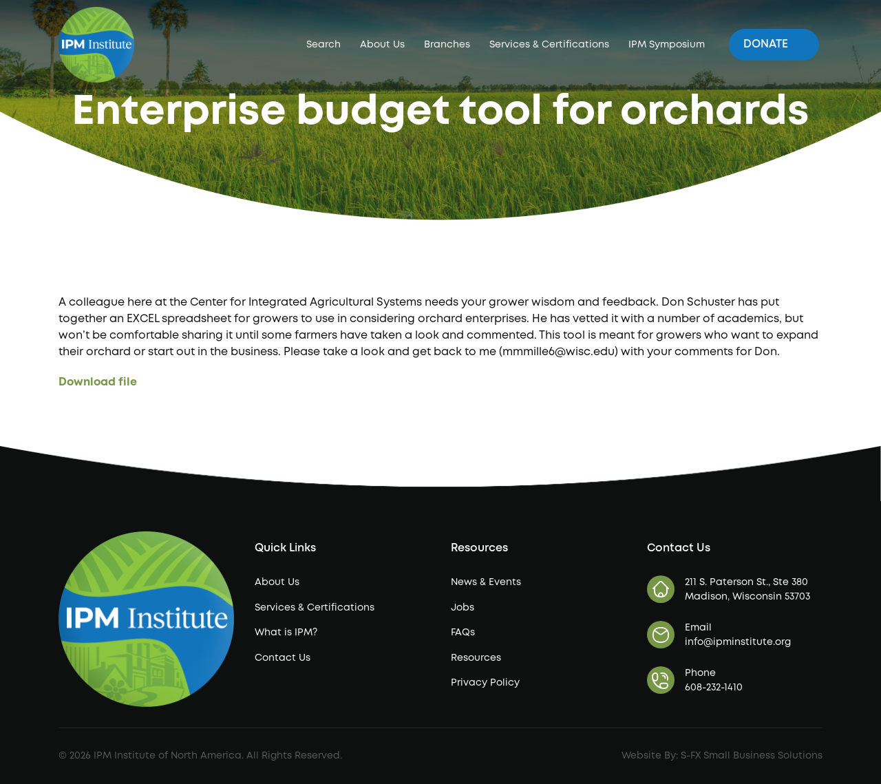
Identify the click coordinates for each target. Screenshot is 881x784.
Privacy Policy (485, 683)
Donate (774, 44)
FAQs (463, 632)
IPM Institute (279, 43)
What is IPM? (286, 632)
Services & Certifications (549, 45)
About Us (382, 45)
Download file (98, 382)
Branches (447, 45)
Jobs (462, 608)
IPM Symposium (666, 45)
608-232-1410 (714, 688)
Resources (476, 658)
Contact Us (282, 658)
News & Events (486, 582)
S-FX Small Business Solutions (751, 756)
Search (323, 45)
